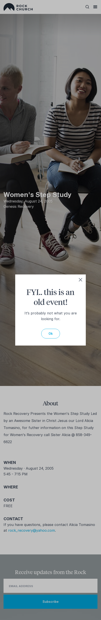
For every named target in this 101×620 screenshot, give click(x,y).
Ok (51, 333)
